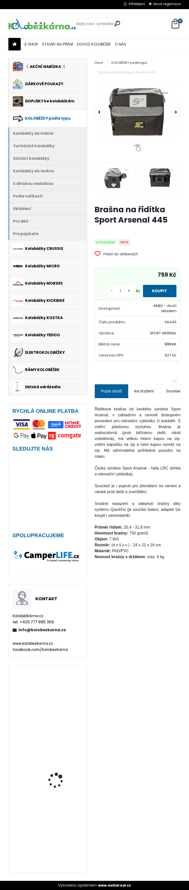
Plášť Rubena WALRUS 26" (59, 690)
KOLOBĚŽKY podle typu (129, 62)
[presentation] (99, 112)
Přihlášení (137, 3)
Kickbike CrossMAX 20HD (62, 743)
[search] (117, 23)
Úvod (98, 62)
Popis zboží (111, 391)
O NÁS (120, 44)
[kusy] (118, 291)
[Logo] (42, 24)
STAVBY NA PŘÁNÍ (57, 44)
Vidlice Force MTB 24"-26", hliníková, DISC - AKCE (61, 783)
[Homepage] (14, 44)
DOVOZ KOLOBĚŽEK (94, 44)
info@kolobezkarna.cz (42, 630)
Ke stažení (144, 391)
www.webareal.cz (114, 885)
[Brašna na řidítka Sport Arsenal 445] (137, 112)
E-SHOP (31, 44)
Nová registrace (167, 3)
